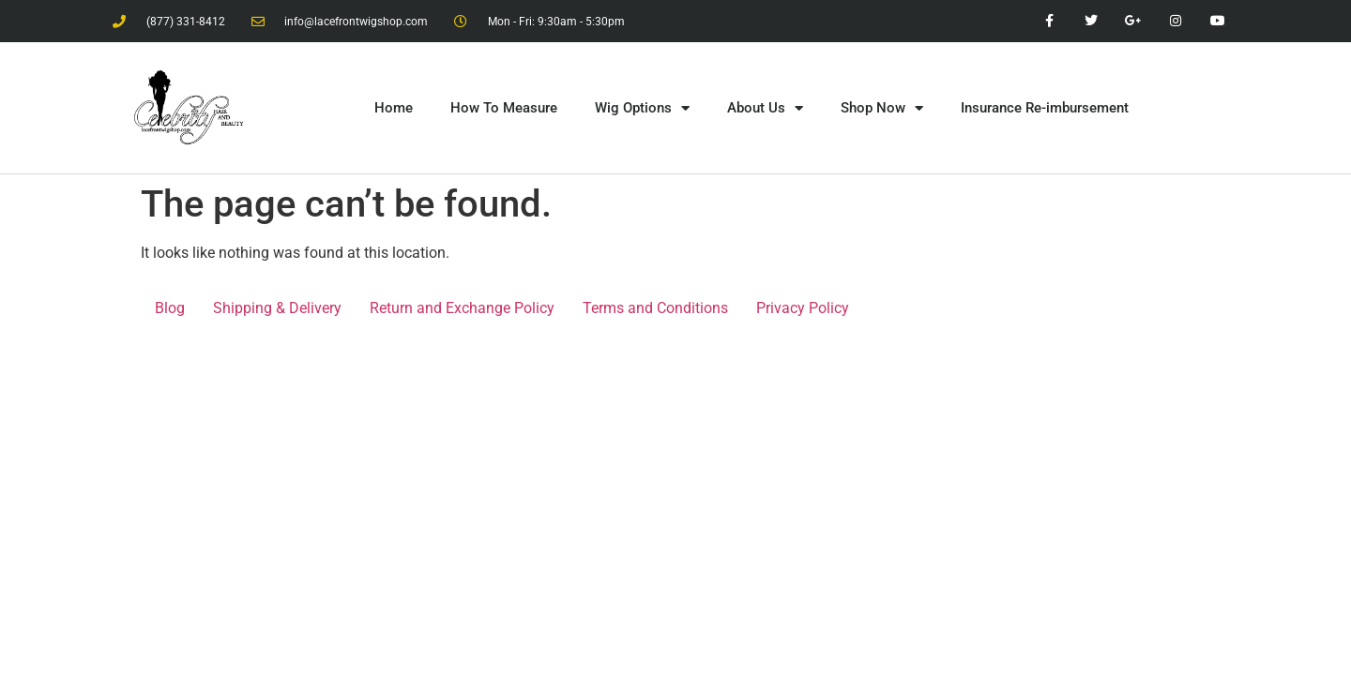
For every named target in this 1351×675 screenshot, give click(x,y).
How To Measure (503, 107)
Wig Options (642, 108)
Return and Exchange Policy (462, 308)
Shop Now (882, 108)
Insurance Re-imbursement (1045, 107)
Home (393, 107)
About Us (765, 108)
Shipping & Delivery (277, 308)
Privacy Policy (802, 308)
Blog (170, 308)
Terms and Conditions (655, 308)
